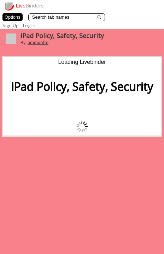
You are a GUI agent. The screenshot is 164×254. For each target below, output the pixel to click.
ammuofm (38, 43)
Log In (29, 25)
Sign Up (10, 25)
